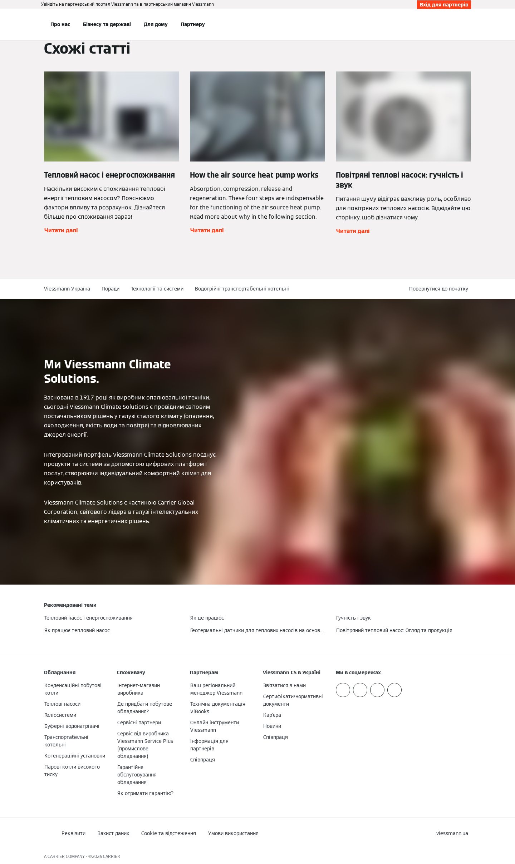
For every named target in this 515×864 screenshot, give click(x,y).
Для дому (156, 24)
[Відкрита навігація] (20, 24)
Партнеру (193, 24)
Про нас (60, 24)
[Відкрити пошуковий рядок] (467, 24)
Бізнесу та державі (107, 24)
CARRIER (111, 856)
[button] (440, 289)
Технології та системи (157, 288)
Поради (110, 288)
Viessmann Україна (67, 288)
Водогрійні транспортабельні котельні (242, 288)
